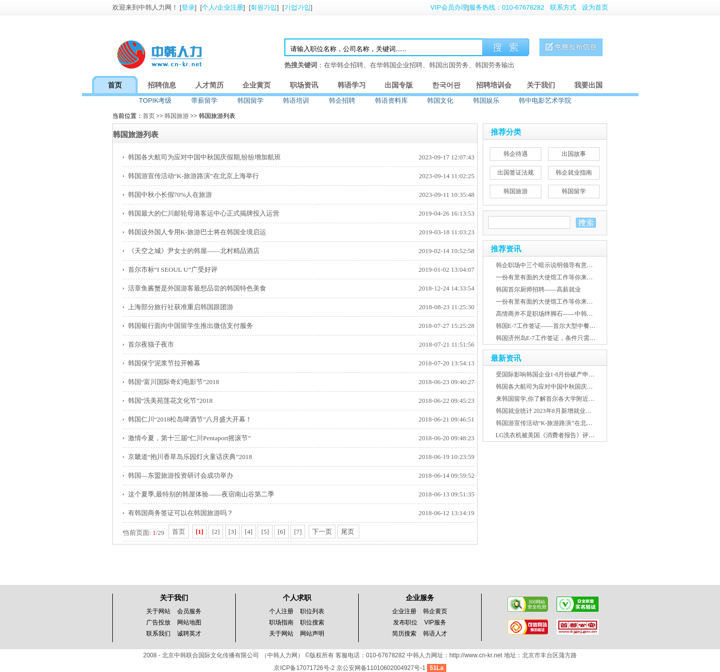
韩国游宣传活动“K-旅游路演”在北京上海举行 (193, 176)
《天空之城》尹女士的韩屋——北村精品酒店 (194, 251)
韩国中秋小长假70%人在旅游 (170, 194)
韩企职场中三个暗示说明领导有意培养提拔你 (556, 265)
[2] (216, 531)
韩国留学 (250, 100)
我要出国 (588, 85)
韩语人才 (435, 633)
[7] (298, 531)
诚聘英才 (189, 633)
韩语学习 (351, 85)
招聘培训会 (494, 85)
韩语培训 (296, 100)
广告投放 (158, 622)
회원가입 (263, 7)
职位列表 (312, 611)
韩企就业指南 (574, 172)
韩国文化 (440, 100)
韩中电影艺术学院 (545, 100)
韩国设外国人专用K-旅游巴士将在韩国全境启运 (197, 232)
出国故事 (574, 153)
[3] (232, 531)
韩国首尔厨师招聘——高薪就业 (538, 289)
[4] (248, 531)
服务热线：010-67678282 (506, 7)
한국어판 (446, 85)
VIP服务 (435, 622)
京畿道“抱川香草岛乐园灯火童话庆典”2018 (190, 456)
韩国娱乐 (486, 100)
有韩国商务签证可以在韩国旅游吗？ (180, 513)
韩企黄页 (435, 611)
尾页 (348, 531)
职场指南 (281, 622)
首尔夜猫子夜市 (151, 344)
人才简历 (209, 85)
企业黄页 (256, 85)
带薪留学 (204, 100)
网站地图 (189, 622)
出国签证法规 (515, 172)
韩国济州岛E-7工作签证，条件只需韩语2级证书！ (562, 338)
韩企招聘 (342, 100)
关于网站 (158, 611)
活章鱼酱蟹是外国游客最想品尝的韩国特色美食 (197, 288)
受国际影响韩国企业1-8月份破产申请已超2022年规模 (567, 374)
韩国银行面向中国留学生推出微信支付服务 (190, 325)
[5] (265, 531)
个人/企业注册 (222, 7)
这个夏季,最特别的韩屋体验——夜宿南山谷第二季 (201, 494)
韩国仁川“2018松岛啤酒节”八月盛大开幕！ (190, 419)
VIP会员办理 (449, 7)
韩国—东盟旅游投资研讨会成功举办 (180, 475)
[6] (281, 531)
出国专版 (399, 85)
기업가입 (297, 7)
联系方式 (563, 7)
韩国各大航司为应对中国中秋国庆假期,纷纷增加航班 (204, 157)
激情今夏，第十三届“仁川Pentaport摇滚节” (189, 438)
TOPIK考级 (155, 100)
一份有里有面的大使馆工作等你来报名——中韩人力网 (569, 277)
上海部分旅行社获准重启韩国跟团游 (180, 307)
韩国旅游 (176, 115)
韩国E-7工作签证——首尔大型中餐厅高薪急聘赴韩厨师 (570, 325)
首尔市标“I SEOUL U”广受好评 (173, 269)
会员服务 (189, 611)
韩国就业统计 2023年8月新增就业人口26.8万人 (558, 410)
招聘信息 (162, 85)
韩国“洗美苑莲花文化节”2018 (170, 400)
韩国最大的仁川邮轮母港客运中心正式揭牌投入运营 (203, 213)
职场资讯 (304, 85)
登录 (188, 7)
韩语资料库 (391, 100)
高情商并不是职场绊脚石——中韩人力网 (550, 313)
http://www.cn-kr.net (475, 655)
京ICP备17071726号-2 (305, 667)
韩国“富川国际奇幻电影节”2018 (174, 382)
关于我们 (541, 85)
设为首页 (595, 7)
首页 (115, 85)
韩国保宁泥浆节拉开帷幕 (164, 363)
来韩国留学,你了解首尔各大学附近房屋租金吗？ (560, 398)
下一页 (322, 531)
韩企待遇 (515, 153)
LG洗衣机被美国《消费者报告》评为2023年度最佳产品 (570, 435)
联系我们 (158, 633)
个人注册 (281, 611)
